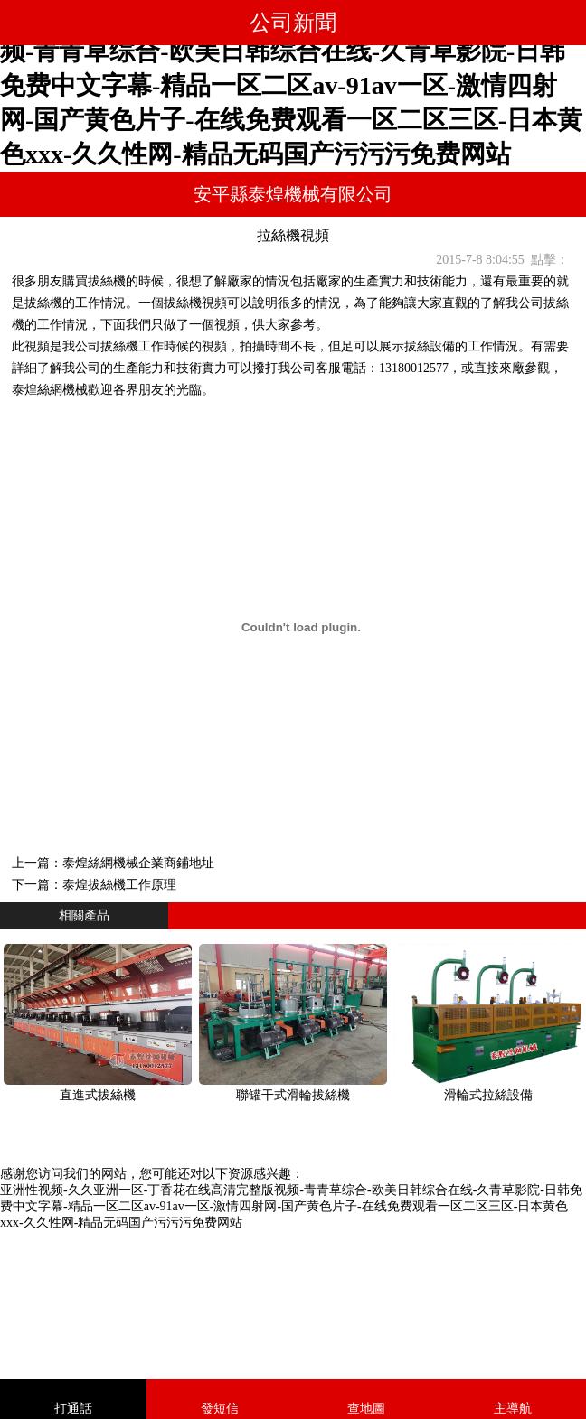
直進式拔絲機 (98, 1095)
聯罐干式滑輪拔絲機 (293, 1095)
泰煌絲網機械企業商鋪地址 (138, 863)
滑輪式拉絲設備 (488, 1095)
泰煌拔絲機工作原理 (119, 885)
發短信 (220, 1408)
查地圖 (366, 1408)
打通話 (73, 1408)
